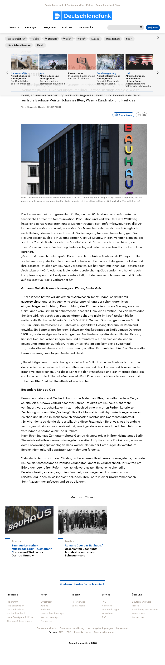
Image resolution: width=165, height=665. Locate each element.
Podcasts (67, 27)
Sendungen (30, 27)
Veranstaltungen (111, 609)
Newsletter (107, 605)
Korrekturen (138, 617)
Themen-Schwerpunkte (19, 621)
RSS (104, 617)
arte (88, 632)
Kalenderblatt (25, 38)
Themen (11, 27)
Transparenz (138, 613)
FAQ (104, 601)
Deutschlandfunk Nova (108, 5)
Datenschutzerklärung (72, 628)
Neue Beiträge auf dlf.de (20, 617)
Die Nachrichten (15, 609)
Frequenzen (46, 621)
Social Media (79, 605)
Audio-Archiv (86, 27)
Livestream (46, 601)
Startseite (10, 38)
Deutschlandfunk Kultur (80, 5)
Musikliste (107, 613)
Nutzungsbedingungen (100, 628)
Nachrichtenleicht (16, 613)
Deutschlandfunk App (52, 613)
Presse (135, 605)
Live (153, 27)
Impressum (122, 628)
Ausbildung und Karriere (145, 609)
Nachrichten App (49, 617)
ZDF (69, 632)
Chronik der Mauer (104, 632)
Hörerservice (78, 601)
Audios (44, 605)
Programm (50, 27)
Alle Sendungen (15, 605)
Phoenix (78, 632)
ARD (61, 632)
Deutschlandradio (54, 5)
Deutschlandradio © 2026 (82, 643)
